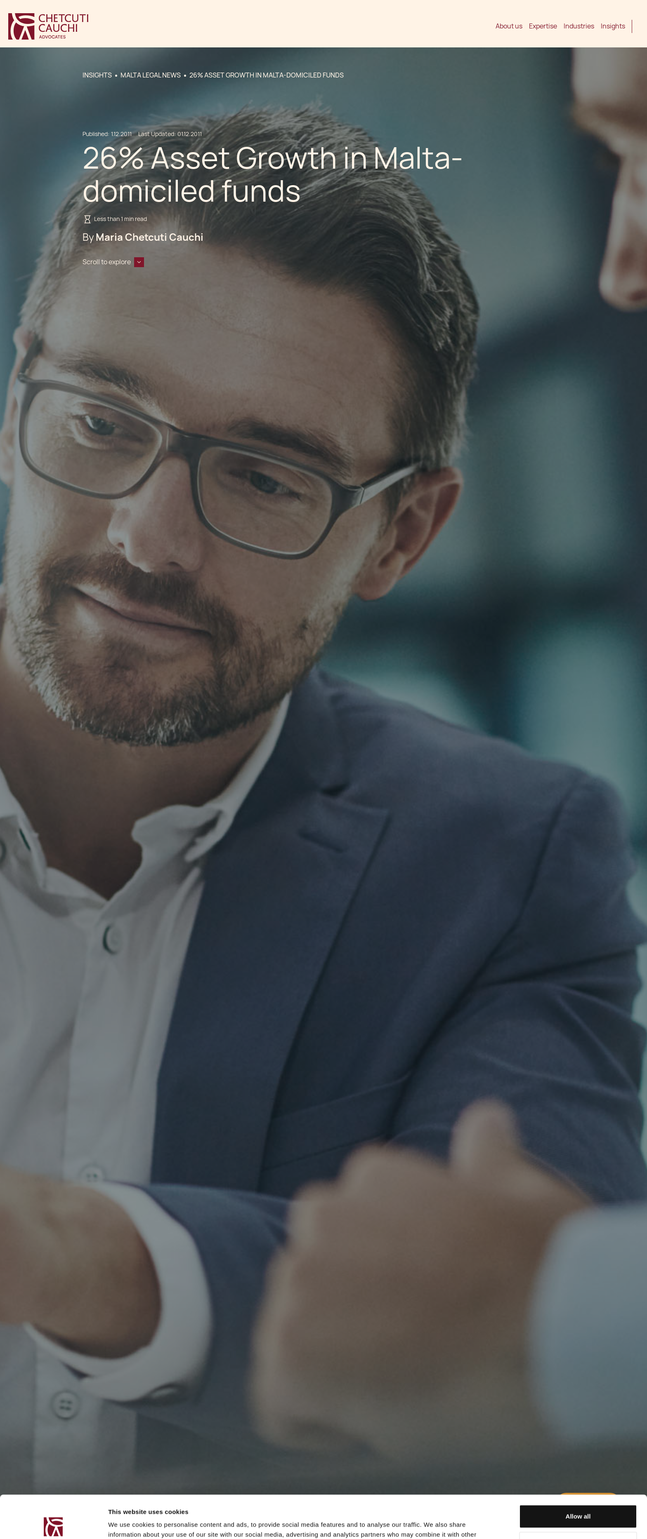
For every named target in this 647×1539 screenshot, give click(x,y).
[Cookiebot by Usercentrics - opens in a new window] (53, 1523)
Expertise (543, 26)
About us (509, 26)
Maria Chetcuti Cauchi (149, 237)
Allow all (578, 1472)
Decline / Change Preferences (578, 1498)
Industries (579, 26)
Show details (127, 1522)
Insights (613, 26)
